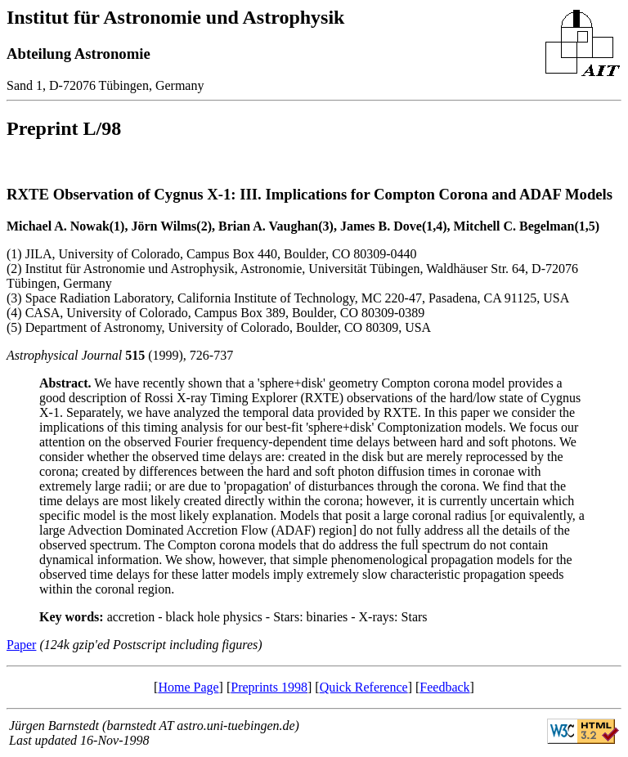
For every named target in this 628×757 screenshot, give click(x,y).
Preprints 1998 (269, 687)
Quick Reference (364, 687)
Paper (21, 645)
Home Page (188, 687)
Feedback (444, 687)
